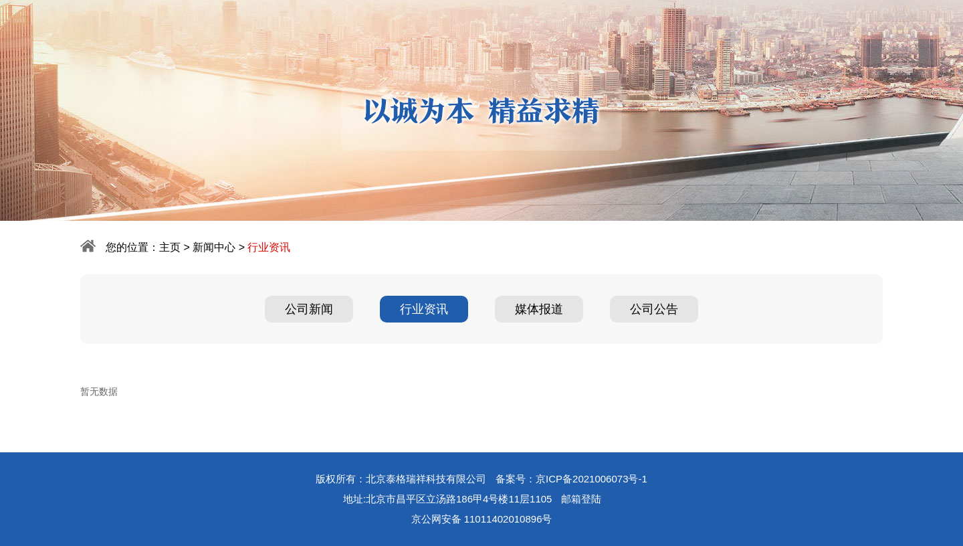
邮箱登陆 (581, 499)
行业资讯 (424, 309)
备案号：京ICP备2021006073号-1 (571, 478)
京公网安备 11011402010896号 (481, 519)
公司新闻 (309, 309)
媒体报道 (539, 309)
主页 (170, 247)
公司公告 (654, 309)
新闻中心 (214, 247)
